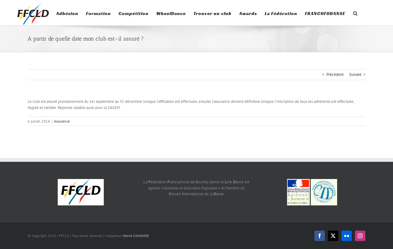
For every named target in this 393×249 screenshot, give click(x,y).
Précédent (335, 100)
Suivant (355, 100)
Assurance (62, 146)
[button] (355, 12)
